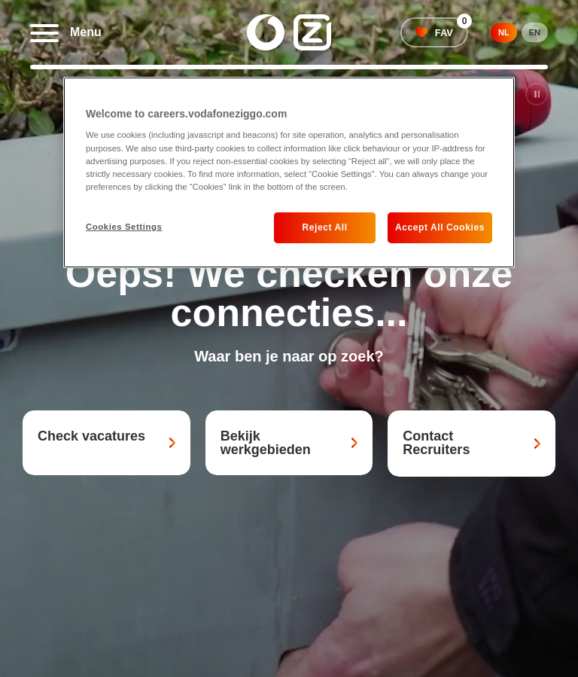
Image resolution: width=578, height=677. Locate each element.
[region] (289, 172)
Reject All (324, 227)
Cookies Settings (124, 226)
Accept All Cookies (440, 227)
